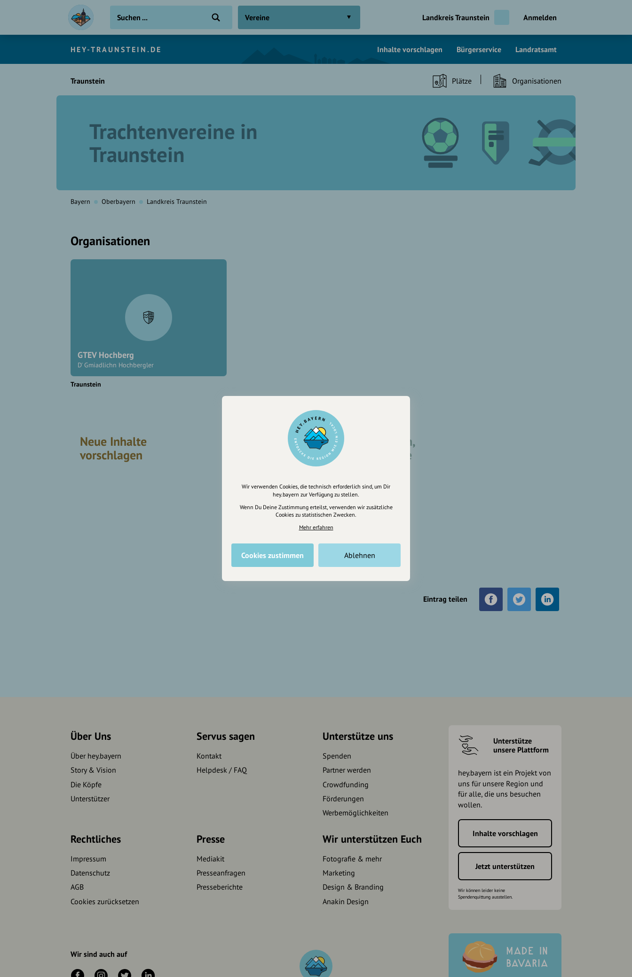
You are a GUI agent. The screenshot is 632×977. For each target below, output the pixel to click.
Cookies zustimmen (272, 555)
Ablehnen (359, 555)
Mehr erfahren (316, 527)
